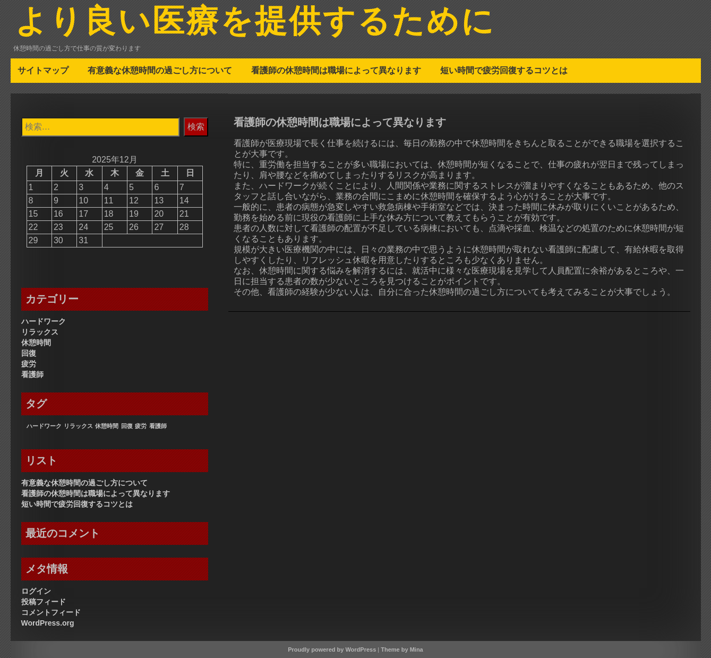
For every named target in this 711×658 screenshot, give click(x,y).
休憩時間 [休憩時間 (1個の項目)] (106, 426)
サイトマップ (43, 70)
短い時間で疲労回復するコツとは (504, 70)
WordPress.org (47, 623)
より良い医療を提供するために (255, 22)
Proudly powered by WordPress (332, 649)
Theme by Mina (402, 649)
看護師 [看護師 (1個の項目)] (158, 426)
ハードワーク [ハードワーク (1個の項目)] (44, 426)
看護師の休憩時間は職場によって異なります (336, 70)
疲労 (28, 364)
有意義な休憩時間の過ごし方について (160, 70)
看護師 (32, 374)
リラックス (39, 332)
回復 (28, 353)
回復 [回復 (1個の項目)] (127, 426)
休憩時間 (36, 342)
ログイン (36, 591)
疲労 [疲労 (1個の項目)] (141, 426)
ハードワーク (43, 321)
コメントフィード (51, 612)
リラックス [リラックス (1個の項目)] (78, 426)
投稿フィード (43, 601)
